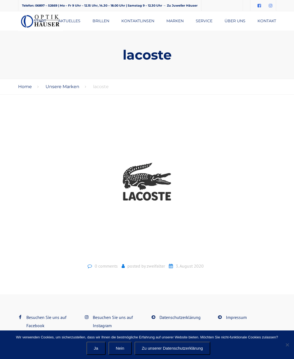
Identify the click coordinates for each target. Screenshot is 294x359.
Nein (120, 348)
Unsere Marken (62, 86)
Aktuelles (69, 20)
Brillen (101, 20)
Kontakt (266, 20)
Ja (96, 348)
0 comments (106, 266)
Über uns (235, 20)
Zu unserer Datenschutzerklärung (172, 348)
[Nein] (287, 344)
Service (204, 20)
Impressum (236, 317)
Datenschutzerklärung (180, 317)
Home (25, 86)
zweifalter (156, 266)
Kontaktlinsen (137, 20)
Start (40, 20)
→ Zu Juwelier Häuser (180, 5)
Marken (175, 20)
